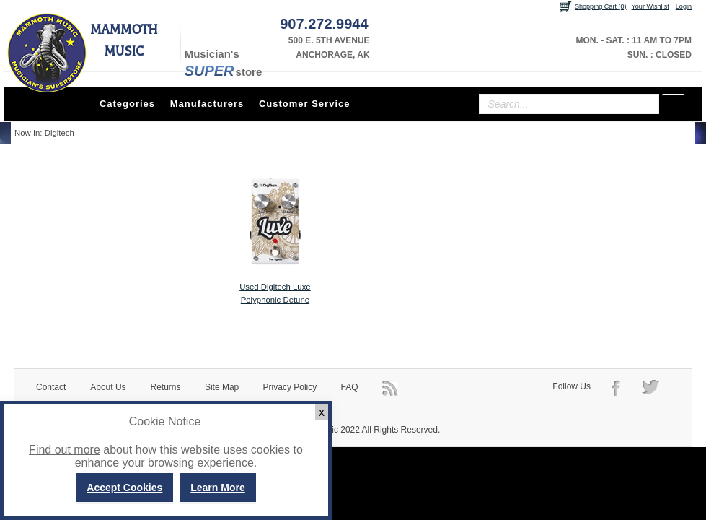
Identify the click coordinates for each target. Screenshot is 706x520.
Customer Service (304, 103)
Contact (51, 387)
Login (684, 6)
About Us (107, 387)
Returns (166, 387)
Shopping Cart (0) (601, 6)
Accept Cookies (124, 487)
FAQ (349, 387)
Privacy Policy (290, 387)
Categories (127, 103)
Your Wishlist (650, 6)
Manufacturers (207, 103)
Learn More (217, 487)
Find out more (64, 449)
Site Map (222, 387)
